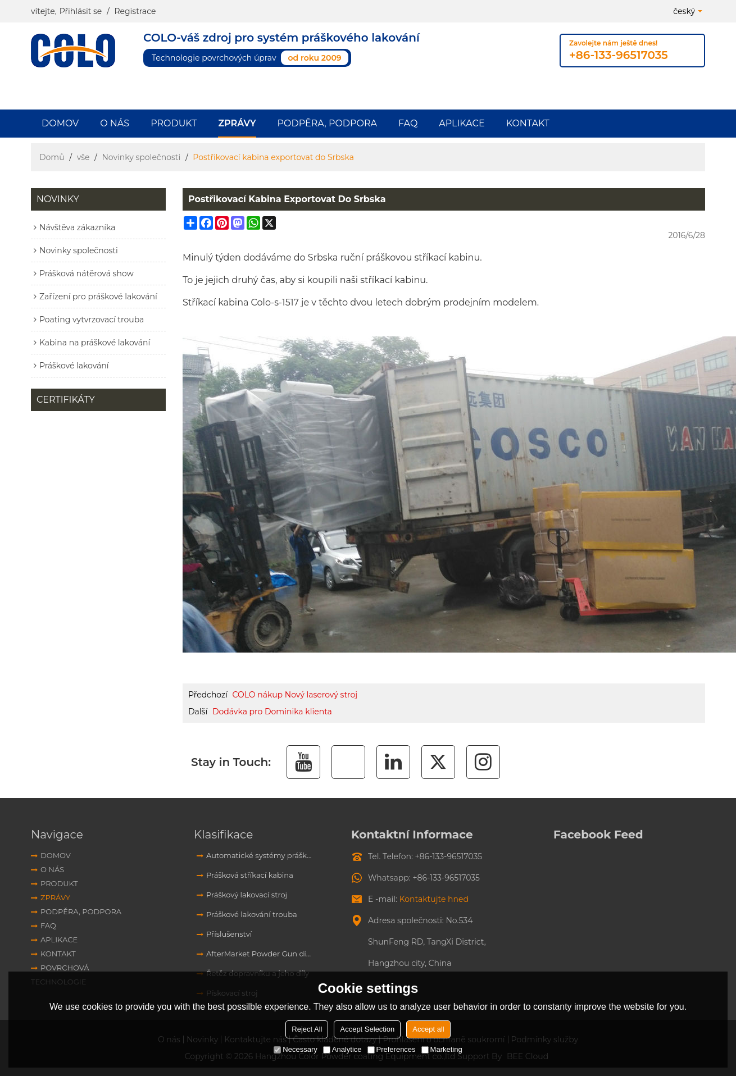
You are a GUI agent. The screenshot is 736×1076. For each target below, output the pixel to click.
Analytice (342, 1049)
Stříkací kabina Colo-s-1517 (241, 302)
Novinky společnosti (141, 157)
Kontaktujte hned (434, 899)
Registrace (135, 11)
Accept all (428, 1029)
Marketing (441, 1049)
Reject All (307, 1029)
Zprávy (237, 123)
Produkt (174, 123)
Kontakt (527, 123)
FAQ (407, 123)
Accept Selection (367, 1029)
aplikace (461, 123)
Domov (60, 123)
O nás (114, 123)
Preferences (391, 1049)
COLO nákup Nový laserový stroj (295, 695)
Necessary (295, 1049)
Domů (52, 157)
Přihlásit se (81, 11)
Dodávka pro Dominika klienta (272, 711)
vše (83, 157)
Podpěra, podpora (327, 123)
